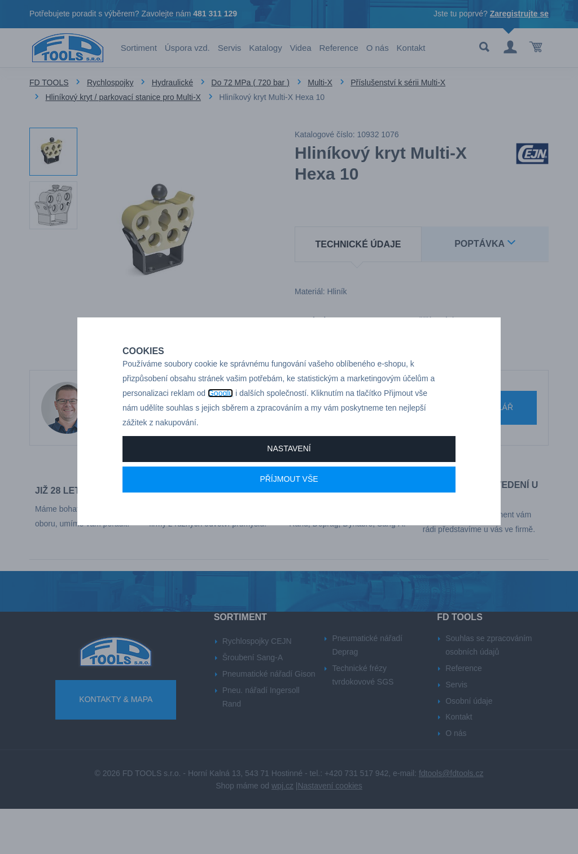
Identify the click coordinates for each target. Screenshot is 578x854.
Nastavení (288, 473)
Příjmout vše (289, 504)
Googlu (220, 418)
